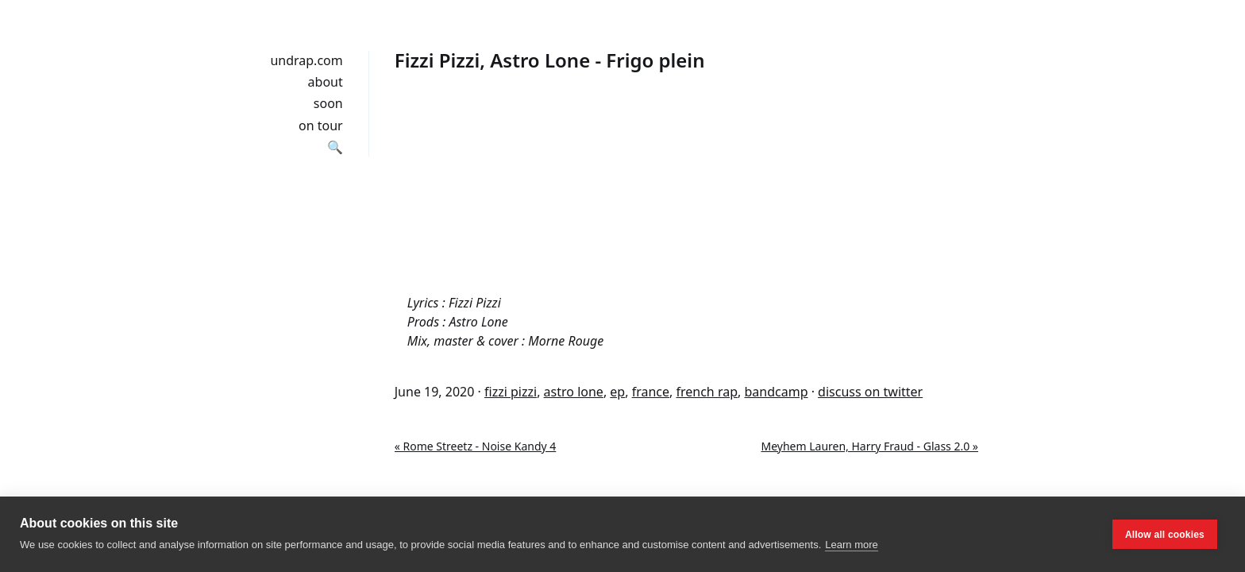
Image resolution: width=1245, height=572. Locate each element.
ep (617, 391)
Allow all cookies (1165, 534)
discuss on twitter (870, 391)
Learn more (851, 545)
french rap (707, 391)
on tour (321, 125)
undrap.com (306, 60)
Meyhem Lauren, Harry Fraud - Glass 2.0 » (869, 446)
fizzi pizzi (510, 391)
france (650, 391)
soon (328, 103)
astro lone (573, 391)
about (325, 82)
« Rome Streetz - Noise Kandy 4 (476, 446)
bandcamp (776, 391)
